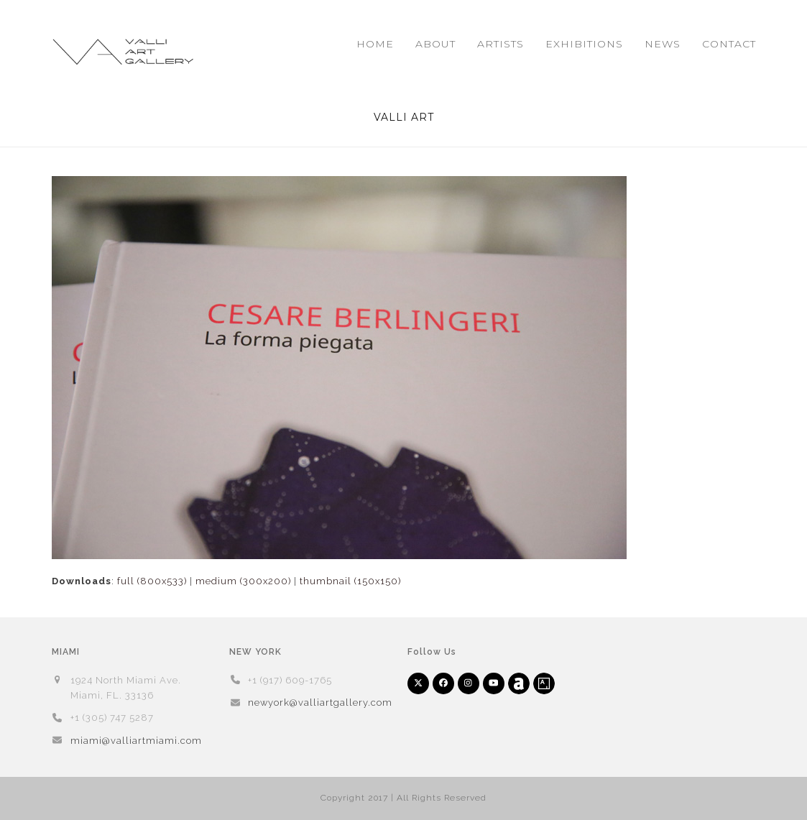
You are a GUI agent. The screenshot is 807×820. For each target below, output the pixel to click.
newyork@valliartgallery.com (320, 702)
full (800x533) (152, 581)
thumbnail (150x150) (350, 581)
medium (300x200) (243, 581)
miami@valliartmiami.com (136, 740)
